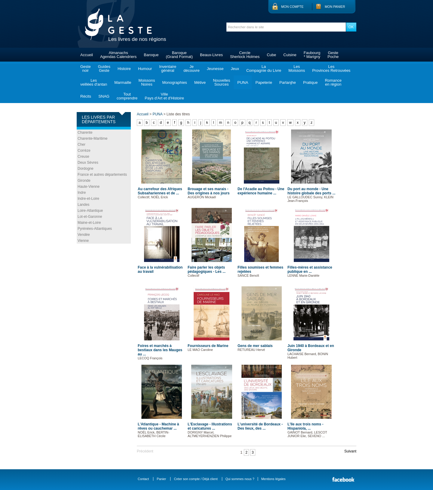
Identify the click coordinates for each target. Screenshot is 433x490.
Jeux (235, 68)
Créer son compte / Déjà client (195, 479)
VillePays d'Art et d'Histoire (164, 96)
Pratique (310, 82)
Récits (85, 96)
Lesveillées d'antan (93, 82)
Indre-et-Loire (88, 198)
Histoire (124, 68)
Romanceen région (333, 82)
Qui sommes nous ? (240, 479)
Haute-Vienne (89, 186)
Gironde (84, 180)
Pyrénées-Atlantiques (95, 229)
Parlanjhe (287, 82)
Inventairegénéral (167, 68)
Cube (271, 55)
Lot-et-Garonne (90, 217)
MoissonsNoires (147, 82)
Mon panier (335, 6)
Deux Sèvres (88, 162)
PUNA (242, 82)
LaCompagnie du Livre (263, 68)
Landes (83, 204)
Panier (161, 479)
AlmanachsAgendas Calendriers (118, 54)
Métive (200, 82)
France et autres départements (102, 174)
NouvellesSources (221, 82)
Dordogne (86, 168)
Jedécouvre (191, 68)
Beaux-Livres (211, 55)
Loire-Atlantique (90, 210)
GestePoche (333, 54)
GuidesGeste (104, 68)
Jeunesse (215, 68)
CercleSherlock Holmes (244, 54)
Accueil (86, 55)
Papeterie (263, 82)
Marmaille (122, 82)
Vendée (84, 235)
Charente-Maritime (92, 138)
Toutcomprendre (127, 96)
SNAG (103, 96)
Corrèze (84, 150)
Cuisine (289, 55)
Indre (82, 192)
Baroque (151, 55)
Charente (85, 132)
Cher (81, 144)
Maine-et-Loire (89, 223)
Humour (145, 68)
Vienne (83, 241)
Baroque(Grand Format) (179, 54)
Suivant (350, 451)
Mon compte (292, 6)
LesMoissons (296, 68)
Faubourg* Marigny (312, 54)
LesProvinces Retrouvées (331, 68)
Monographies (174, 82)
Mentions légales (273, 479)
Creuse (83, 156)
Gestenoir (85, 68)
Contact (143, 479)
